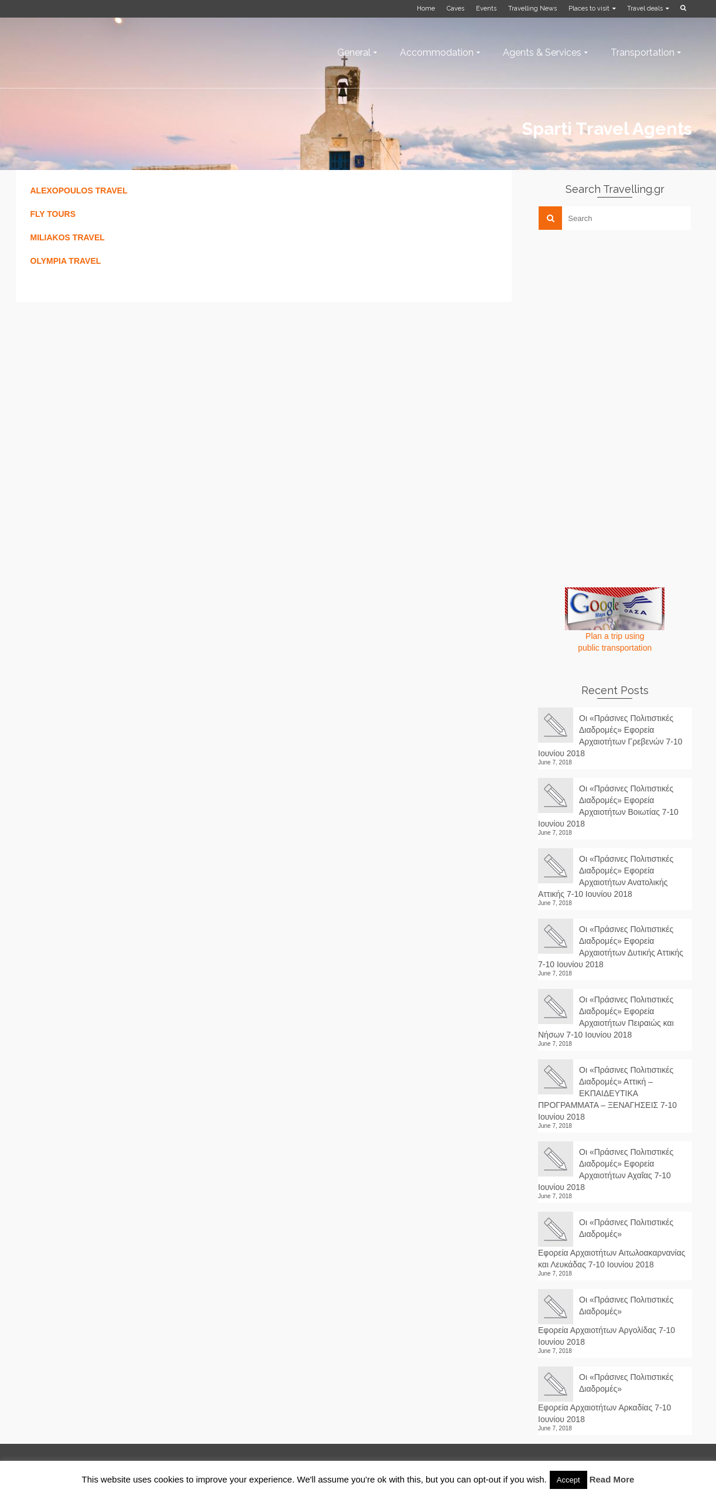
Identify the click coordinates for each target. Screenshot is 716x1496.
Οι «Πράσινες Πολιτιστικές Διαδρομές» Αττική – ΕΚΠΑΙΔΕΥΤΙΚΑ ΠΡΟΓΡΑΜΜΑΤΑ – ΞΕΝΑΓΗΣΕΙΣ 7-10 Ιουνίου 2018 (607, 1093)
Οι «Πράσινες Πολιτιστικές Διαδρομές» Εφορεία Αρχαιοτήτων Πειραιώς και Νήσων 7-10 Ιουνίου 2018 (606, 1017)
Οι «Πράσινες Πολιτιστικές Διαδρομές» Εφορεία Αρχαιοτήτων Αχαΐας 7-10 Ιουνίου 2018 (605, 1169)
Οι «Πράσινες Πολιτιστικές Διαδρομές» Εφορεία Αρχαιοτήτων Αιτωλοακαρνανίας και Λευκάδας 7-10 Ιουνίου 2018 (612, 1243)
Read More (612, 1479)
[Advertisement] (626, 320)
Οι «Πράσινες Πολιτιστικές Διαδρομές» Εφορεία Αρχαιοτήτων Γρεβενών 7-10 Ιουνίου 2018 (610, 735)
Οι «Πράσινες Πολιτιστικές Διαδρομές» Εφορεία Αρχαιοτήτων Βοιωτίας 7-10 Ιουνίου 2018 (608, 806)
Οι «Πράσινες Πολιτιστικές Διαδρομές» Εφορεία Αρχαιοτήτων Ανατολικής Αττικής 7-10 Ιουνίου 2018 (605, 876)
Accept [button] (568, 1479)
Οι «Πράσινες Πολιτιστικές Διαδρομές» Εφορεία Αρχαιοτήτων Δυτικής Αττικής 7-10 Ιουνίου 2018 (610, 946)
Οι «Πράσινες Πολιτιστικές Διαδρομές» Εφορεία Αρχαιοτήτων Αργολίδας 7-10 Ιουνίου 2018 (606, 1321)
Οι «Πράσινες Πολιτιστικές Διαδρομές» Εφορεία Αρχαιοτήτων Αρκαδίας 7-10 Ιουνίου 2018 (605, 1398)
